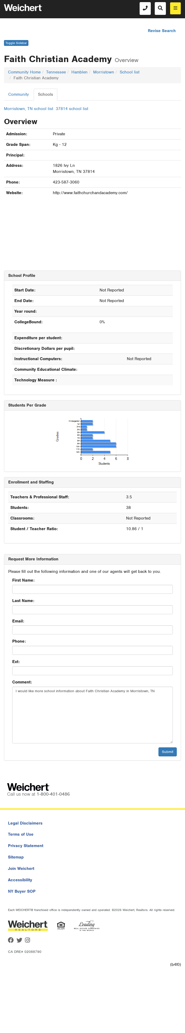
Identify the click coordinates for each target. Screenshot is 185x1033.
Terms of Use (20, 834)
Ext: (16, 661)
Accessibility (20, 880)
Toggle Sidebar (16, 43)
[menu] (175, 8)
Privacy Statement (25, 845)
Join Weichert (21, 868)
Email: (18, 621)
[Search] (160, 8)
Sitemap (16, 857)
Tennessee (56, 72)
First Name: (23, 580)
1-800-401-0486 (53, 794)
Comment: (22, 682)
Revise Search (162, 30)
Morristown (103, 72)
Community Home (24, 72)
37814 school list (72, 108)
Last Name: (23, 600)
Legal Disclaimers (25, 823)
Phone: (19, 641)
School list (129, 72)
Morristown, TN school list (28, 108)
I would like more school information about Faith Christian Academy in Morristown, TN (92, 715)
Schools (45, 94)
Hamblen (79, 72)
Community (18, 94)
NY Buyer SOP (22, 891)
